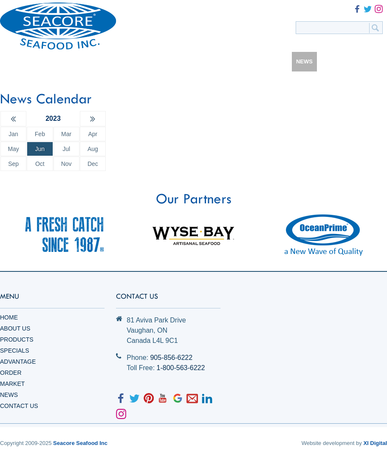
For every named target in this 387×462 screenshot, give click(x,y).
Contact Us (19, 405)
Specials (14, 350)
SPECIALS (163, 61)
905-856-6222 (171, 357)
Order (11, 372)
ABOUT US (82, 61)
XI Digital (375, 443)
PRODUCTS (123, 61)
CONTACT (336, 61)
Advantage (18, 361)
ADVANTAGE (204, 61)
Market (12, 383)
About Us (15, 328)
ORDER (242, 61)
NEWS (304, 61)
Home (9, 317)
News (9, 394)
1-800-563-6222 (181, 367)
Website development (328, 443)
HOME (50, 61)
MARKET (274, 61)
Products (17, 339)
